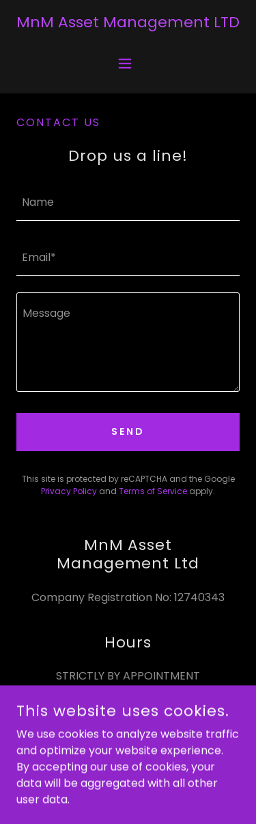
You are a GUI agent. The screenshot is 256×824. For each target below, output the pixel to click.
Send (128, 431)
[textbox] (128, 201)
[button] (128, 63)
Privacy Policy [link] (69, 491)
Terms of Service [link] (153, 491)
